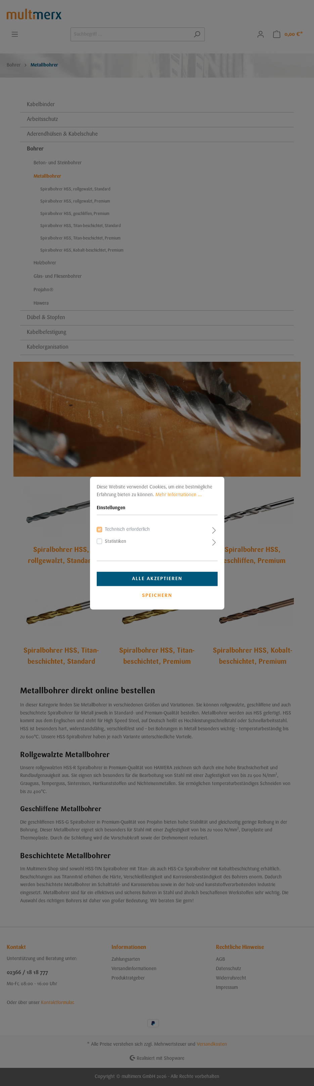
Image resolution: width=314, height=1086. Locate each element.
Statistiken (115, 541)
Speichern (157, 595)
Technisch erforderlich (127, 529)
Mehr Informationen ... (178, 495)
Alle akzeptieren (157, 578)
